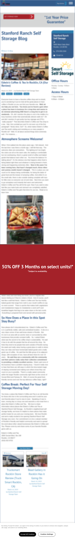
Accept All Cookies (27, 534)
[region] (37, 531)
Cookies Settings (47, 534)
